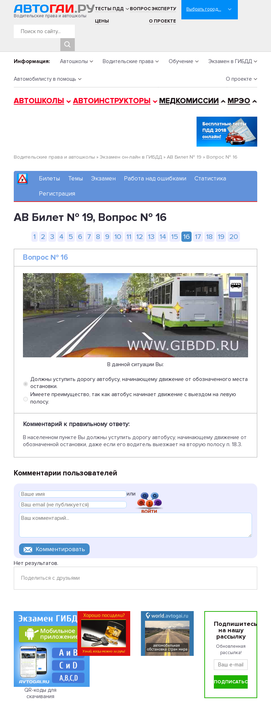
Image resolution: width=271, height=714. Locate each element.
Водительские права (128, 61)
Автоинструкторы (112, 101)
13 (151, 236)
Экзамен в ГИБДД (230, 61)
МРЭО (239, 101)
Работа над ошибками (155, 178)
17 (198, 236)
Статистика (210, 178)
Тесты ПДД (109, 9)
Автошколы (74, 61)
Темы (75, 178)
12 (139, 236)
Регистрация (57, 193)
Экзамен (103, 178)
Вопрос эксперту (153, 9)
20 (233, 236)
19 (221, 236)
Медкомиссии (189, 101)
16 (186, 236)
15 (174, 236)
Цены (102, 21)
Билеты (49, 178)
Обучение (181, 61)
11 (128, 236)
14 (162, 236)
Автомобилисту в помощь (45, 79)
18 (209, 236)
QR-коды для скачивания (40, 693)
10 (117, 236)
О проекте (162, 21)
